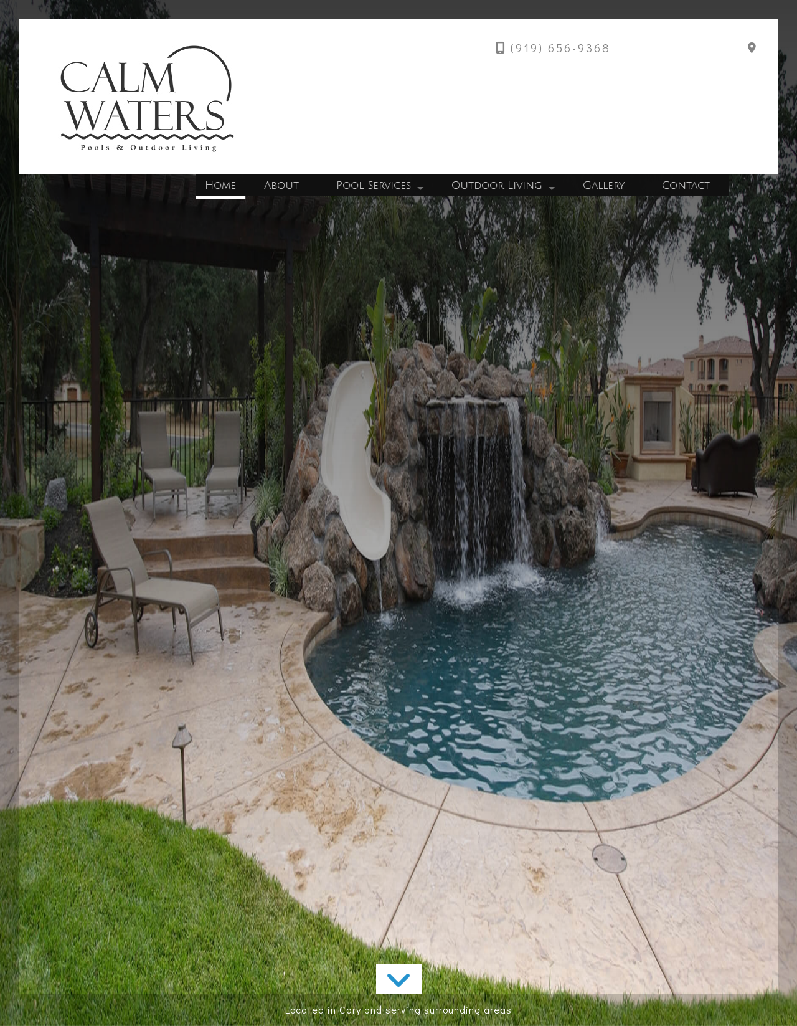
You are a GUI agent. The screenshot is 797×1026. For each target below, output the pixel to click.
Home (222, 185)
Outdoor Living (499, 185)
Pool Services (376, 185)
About (283, 185)
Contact (688, 185)
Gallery (606, 185)
